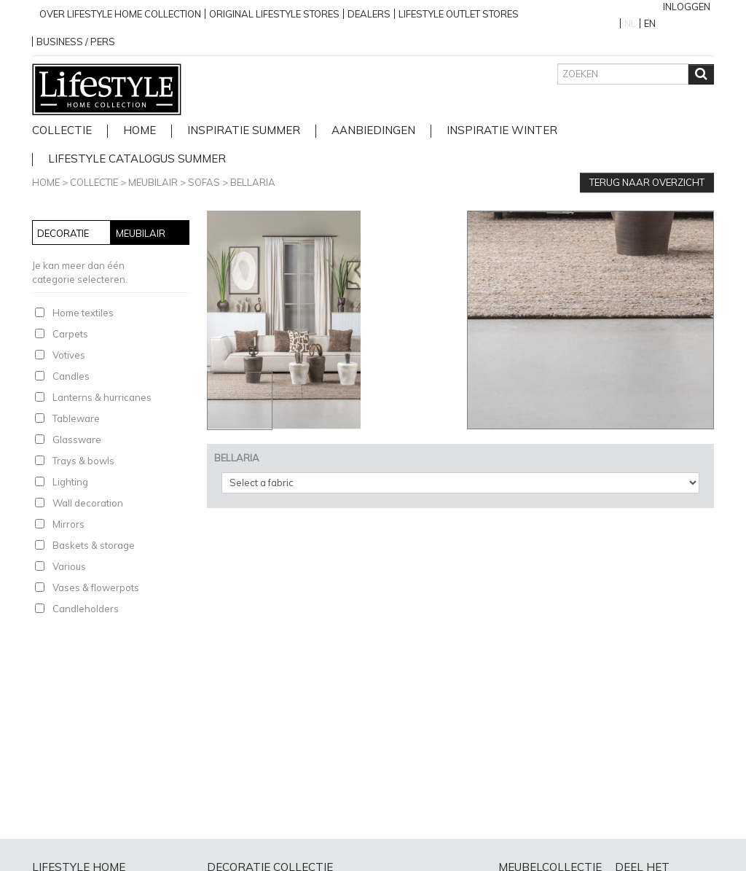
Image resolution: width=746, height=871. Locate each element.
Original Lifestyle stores (274, 14)
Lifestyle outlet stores (458, 14)
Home (46, 182)
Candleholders (85, 608)
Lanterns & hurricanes (102, 397)
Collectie (62, 131)
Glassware (76, 439)
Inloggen (686, 6)
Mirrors (68, 524)
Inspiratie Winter (502, 131)
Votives (68, 355)
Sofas (204, 182)
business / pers (75, 41)
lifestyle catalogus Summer (137, 159)
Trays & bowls (83, 460)
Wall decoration (87, 503)
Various (69, 566)
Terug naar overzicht (646, 182)
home (139, 131)
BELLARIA (252, 182)
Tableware (76, 418)
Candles (71, 376)
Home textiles (83, 313)
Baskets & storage (93, 545)
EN (650, 23)
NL (630, 23)
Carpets (70, 334)
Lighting (70, 482)
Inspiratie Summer (243, 131)
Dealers (369, 14)
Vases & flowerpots (95, 587)
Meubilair (153, 182)
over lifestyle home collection (120, 14)
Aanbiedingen (373, 131)
